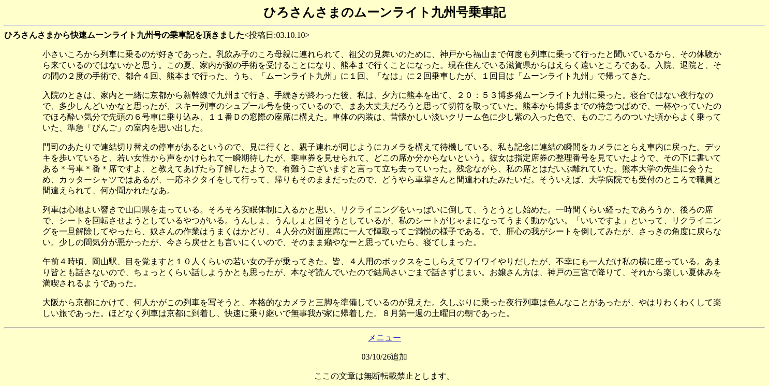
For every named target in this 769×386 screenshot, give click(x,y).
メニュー (384, 337)
